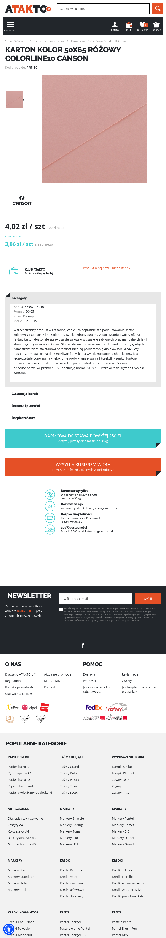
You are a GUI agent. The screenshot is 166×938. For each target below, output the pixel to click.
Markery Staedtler (21, 877)
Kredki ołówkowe (72, 890)
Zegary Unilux (122, 786)
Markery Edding (71, 825)
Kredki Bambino (71, 870)
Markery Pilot (69, 838)
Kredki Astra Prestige (127, 890)
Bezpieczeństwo (23, 418)
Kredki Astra (69, 877)
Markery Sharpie (72, 818)
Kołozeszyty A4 (18, 831)
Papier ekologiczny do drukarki (30, 792)
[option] (95, 129)
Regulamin (13, 681)
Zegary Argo (120, 792)
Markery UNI (69, 844)
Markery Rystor (19, 870)
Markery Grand (123, 844)
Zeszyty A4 (15, 825)
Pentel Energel (70, 922)
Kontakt (49, 687)
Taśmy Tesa (68, 786)
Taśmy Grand (69, 767)
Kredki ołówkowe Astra (128, 883)
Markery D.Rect (123, 838)
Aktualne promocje (57, 674)
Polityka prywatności (20, 687)
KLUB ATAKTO (54, 681)
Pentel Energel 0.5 (73, 935)
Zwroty (127, 681)
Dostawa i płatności (26, 406)
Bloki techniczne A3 (22, 844)
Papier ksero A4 (19, 767)
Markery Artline (19, 890)
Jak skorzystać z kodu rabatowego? (98, 689)
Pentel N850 (120, 935)
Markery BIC (120, 831)
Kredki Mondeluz (20, 935)
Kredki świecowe (72, 883)
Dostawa (89, 674)
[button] (8, 929)
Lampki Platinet (123, 773)
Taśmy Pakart (69, 780)
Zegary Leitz (120, 780)
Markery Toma (70, 831)
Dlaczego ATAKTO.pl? (20, 674)
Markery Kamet (123, 825)
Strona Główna (14, 41)
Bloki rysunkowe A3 (22, 838)
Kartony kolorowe (54, 41)
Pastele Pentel (122, 922)
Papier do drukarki (21, 786)
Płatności (89, 681)
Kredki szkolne (122, 870)
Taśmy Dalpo (69, 773)
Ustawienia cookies (19, 694)
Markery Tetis (17, 883)
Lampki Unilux (122, 767)
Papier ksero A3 (19, 780)
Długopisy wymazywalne (25, 818)
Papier (33, 41)
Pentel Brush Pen (124, 928)
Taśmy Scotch (70, 792)
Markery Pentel (123, 818)
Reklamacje (130, 674)
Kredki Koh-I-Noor (21, 922)
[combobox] (103, 8)
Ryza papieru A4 (19, 773)
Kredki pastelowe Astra (128, 896)
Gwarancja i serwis (25, 394)
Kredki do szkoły (71, 896)
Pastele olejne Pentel (75, 928)
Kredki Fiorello (122, 877)
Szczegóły (19, 298)
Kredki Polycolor (19, 928)
